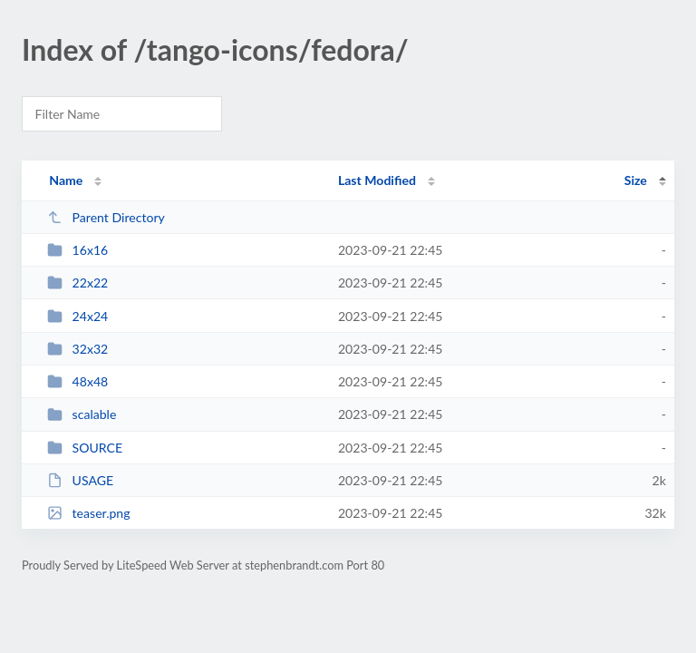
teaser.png (88, 513)
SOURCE (84, 447)
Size (635, 180)
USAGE (80, 480)
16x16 (77, 250)
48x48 (77, 381)
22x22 (77, 282)
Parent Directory (106, 217)
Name (65, 180)
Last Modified (377, 180)
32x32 (77, 348)
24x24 (77, 316)
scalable (81, 414)
